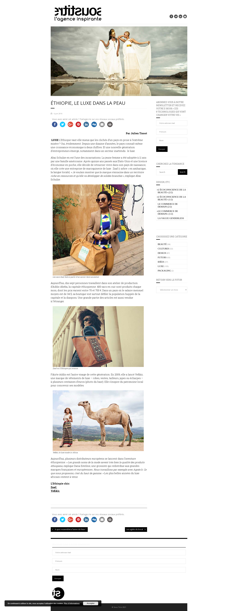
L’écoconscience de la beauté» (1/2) (171, 198)
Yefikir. (55, 490)
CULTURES (163, 248)
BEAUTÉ (162, 244)
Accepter (91, 603)
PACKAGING (164, 270)
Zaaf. (54, 487)
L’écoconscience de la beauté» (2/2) (171, 191)
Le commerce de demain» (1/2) (167, 212)
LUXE (161, 266)
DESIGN (162, 253)
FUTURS (162, 257)
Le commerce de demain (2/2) (168, 205)
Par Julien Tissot (136, 133)
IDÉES (161, 262)
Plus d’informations (72, 603)
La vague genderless (171, 218)
